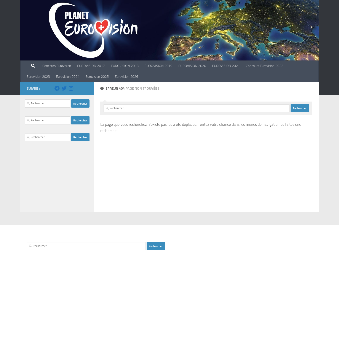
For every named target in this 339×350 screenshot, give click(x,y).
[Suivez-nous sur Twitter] (64, 88)
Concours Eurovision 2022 (264, 66)
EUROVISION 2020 (192, 66)
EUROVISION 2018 (125, 66)
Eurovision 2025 (97, 77)
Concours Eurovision (56, 66)
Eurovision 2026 (126, 77)
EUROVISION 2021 (226, 66)
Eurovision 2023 (38, 77)
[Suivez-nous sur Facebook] (57, 88)
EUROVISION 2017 (91, 66)
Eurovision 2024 (67, 77)
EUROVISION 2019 (158, 66)
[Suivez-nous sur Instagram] (71, 88)
